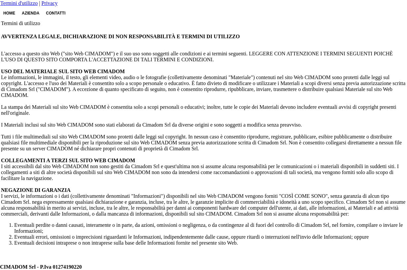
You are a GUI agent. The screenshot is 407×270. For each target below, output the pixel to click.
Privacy (50, 3)
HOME (9, 13)
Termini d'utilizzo (19, 3)
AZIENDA (30, 13)
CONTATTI (55, 13)
